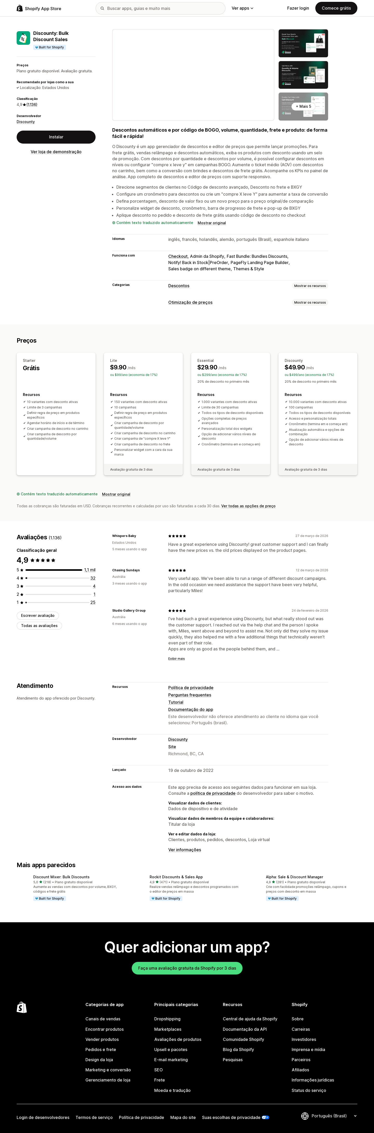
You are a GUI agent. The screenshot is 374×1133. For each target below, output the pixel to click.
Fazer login (298, 8)
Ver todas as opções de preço (248, 506)
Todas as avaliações (39, 625)
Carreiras (301, 1029)
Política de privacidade (190, 687)
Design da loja (99, 1059)
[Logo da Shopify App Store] (39, 8)
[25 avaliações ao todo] (93, 602)
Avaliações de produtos (177, 1039)
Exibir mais (176, 659)
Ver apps (242, 8)
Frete (159, 1080)
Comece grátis (336, 8)
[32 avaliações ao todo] (93, 578)
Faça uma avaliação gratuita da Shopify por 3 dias (187, 968)
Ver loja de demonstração (56, 151)
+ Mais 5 (303, 106)
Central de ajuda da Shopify (250, 1018)
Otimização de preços (190, 302)
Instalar (56, 136)
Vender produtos (102, 1039)
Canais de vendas (102, 1018)
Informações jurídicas (313, 1080)
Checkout (178, 256)
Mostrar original (212, 223)
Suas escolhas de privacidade (231, 1117)
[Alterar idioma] (334, 1116)
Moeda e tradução (172, 1090)
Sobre (298, 1018)
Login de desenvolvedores (43, 1117)
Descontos (178, 285)
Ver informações (184, 849)
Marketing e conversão (108, 1069)
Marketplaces (167, 1029)
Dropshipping (167, 1018)
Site (172, 746)
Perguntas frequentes (189, 694)
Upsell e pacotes (170, 1049)
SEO (158, 1069)
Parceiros (301, 1059)
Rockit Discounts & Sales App (176, 877)
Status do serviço (309, 1090)
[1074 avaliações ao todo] (90, 569)
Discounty (26, 121)
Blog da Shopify (238, 1049)
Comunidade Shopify (243, 1039)
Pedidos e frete (100, 1049)
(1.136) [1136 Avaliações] (31, 104)
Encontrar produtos (104, 1029)
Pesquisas (233, 1059)
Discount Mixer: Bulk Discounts (61, 877)
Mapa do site (183, 1117)
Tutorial (175, 702)
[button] (71, 888)
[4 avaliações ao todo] (94, 586)
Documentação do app (190, 709)
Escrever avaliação (38, 615)
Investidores (304, 1039)
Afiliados (300, 1069)
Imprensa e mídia (308, 1049)
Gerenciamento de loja (107, 1080)
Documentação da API (245, 1029)
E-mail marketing (171, 1059)
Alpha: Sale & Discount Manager (294, 877)
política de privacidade (213, 793)
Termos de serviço (94, 1117)
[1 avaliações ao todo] (95, 594)
